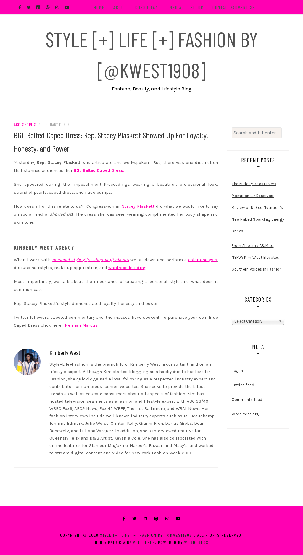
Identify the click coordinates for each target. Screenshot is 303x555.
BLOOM (197, 7)
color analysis (202, 259)
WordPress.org (245, 414)
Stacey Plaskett (138, 206)
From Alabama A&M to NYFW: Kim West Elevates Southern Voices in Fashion (257, 257)
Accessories (25, 124)
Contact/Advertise (233, 7)
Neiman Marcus (81, 325)
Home (99, 7)
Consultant (148, 7)
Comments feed (247, 399)
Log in (237, 370)
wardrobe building (127, 267)
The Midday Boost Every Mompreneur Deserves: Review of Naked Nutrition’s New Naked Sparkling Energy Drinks (258, 207)
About (120, 7)
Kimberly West (64, 352)
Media (176, 7)
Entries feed (243, 385)
